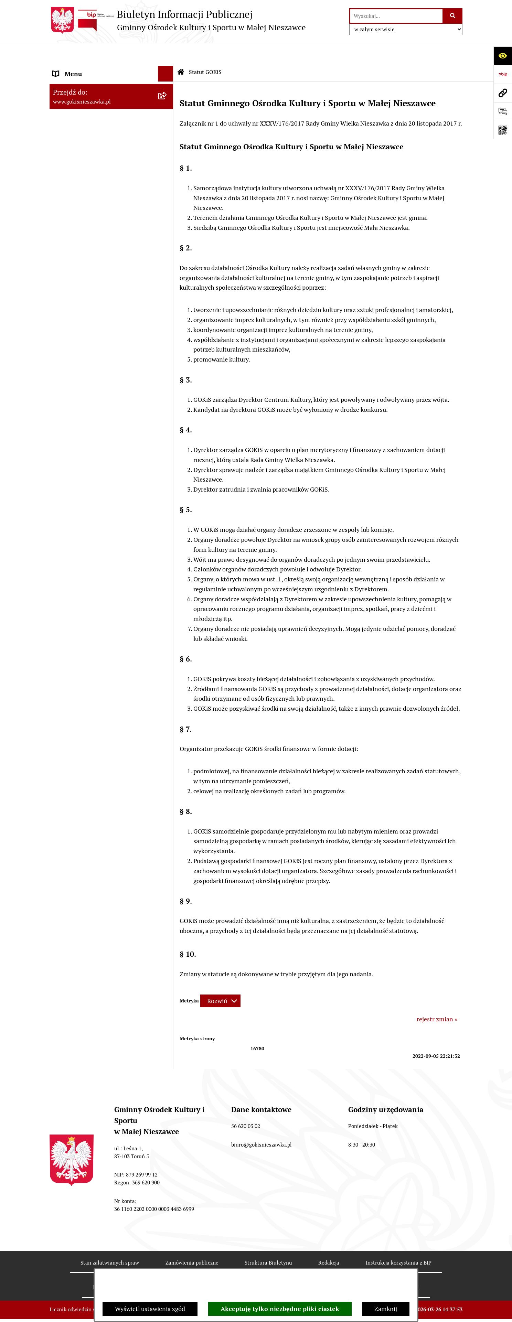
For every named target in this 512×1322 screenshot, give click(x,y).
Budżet (62, 115)
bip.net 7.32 (449, 1310)
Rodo (60, 146)
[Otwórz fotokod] (502, 130)
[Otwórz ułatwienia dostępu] (502, 55)
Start (59, 69)
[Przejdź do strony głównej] (178, 20)
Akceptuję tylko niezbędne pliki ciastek (280, 1309)
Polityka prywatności (394, 1267)
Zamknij (385, 1309)
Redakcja (328, 1242)
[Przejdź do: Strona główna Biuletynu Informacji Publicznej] (181, 51)
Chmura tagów (326, 1267)
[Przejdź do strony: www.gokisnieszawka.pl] (502, 93)
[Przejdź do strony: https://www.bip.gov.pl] (502, 74)
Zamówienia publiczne (192, 1242)
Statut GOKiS (71, 84)
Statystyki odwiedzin (258, 1267)
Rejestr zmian (109, 1267)
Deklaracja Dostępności (179, 1267)
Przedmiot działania (80, 100)
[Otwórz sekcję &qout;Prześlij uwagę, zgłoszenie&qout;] (502, 111)
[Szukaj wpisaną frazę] (453, 16)
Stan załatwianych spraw (110, 1242)
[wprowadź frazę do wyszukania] (396, 16)
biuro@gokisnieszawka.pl (261, 1124)
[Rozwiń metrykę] (220, 980)
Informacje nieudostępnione (91, 131)
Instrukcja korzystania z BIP (398, 1242)
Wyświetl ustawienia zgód (150, 1309)
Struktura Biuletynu (268, 1242)
